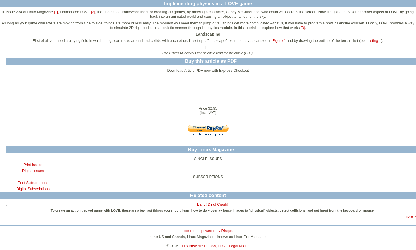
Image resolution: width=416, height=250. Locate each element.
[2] (93, 12)
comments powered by (207, 230)
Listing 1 (374, 40)
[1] (56, 12)
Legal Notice (239, 246)
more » (410, 216)
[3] (303, 28)
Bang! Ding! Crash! (212, 204)
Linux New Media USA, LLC (202, 246)
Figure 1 (279, 40)
